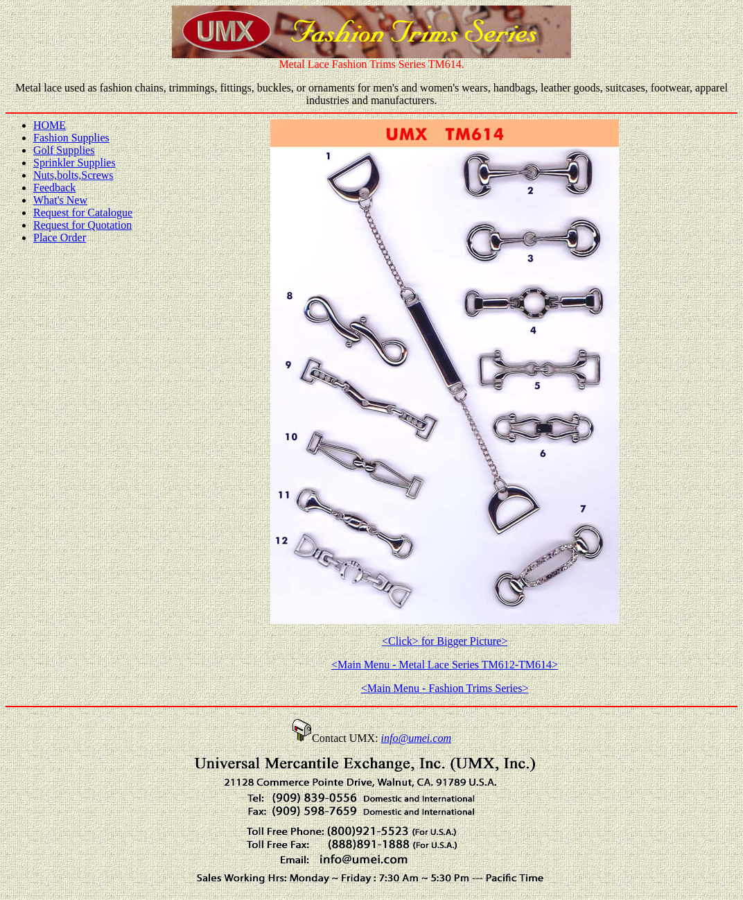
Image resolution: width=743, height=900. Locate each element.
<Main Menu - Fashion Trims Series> (445, 688)
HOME (49, 125)
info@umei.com (416, 738)
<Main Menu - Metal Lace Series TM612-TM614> (444, 664)
